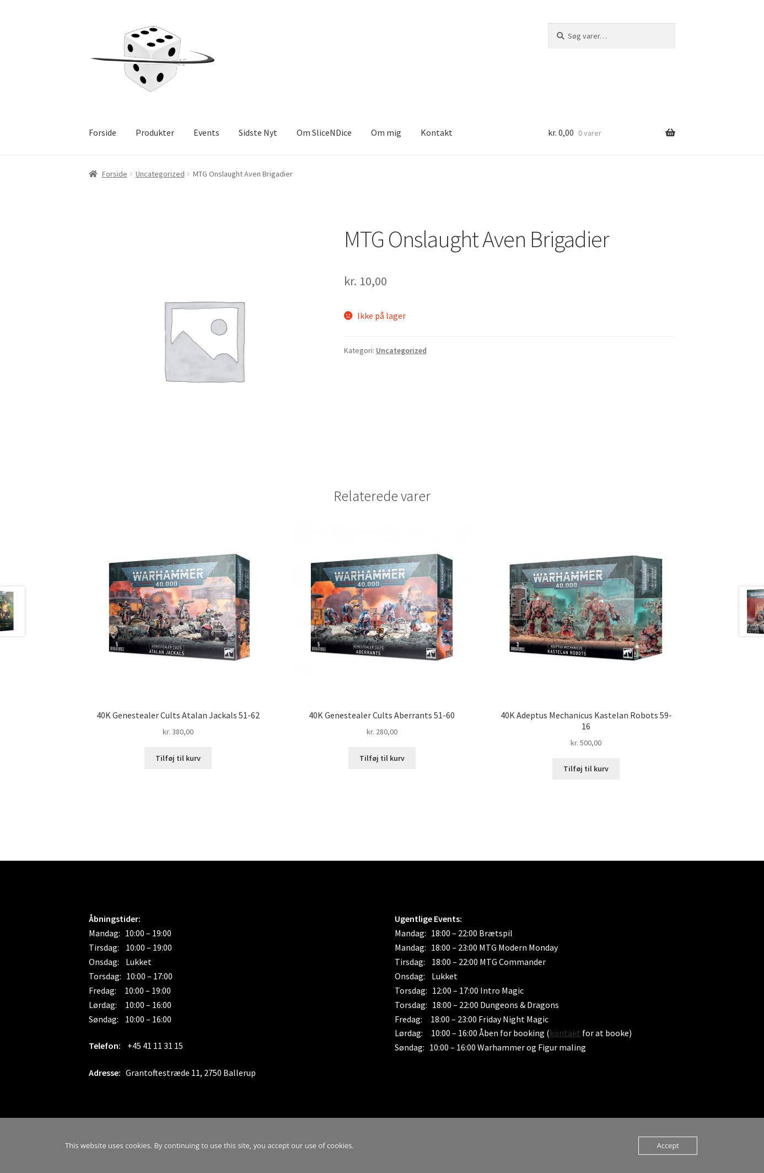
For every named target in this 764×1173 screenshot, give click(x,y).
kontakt (565, 1032)
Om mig (386, 132)
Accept (668, 1145)
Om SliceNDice (324, 132)
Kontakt (437, 132)
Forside (102, 132)
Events (206, 132)
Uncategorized (160, 174)
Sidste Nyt (258, 132)
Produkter (155, 132)
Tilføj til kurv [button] (178, 758)
